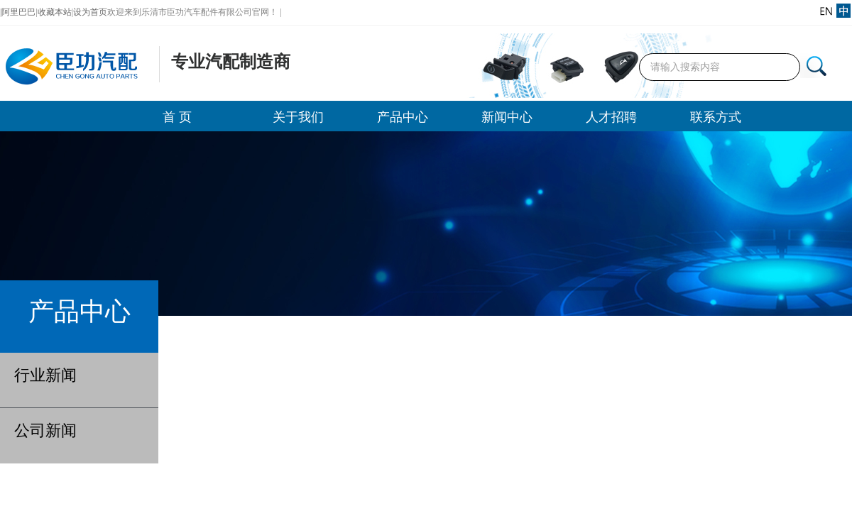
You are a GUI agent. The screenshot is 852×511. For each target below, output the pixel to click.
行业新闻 (45, 375)
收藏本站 (55, 12)
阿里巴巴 (18, 12)
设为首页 (90, 12)
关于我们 (298, 117)
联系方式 (715, 117)
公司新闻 (45, 430)
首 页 (177, 117)
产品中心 (402, 117)
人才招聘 (611, 117)
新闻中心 (506, 117)
